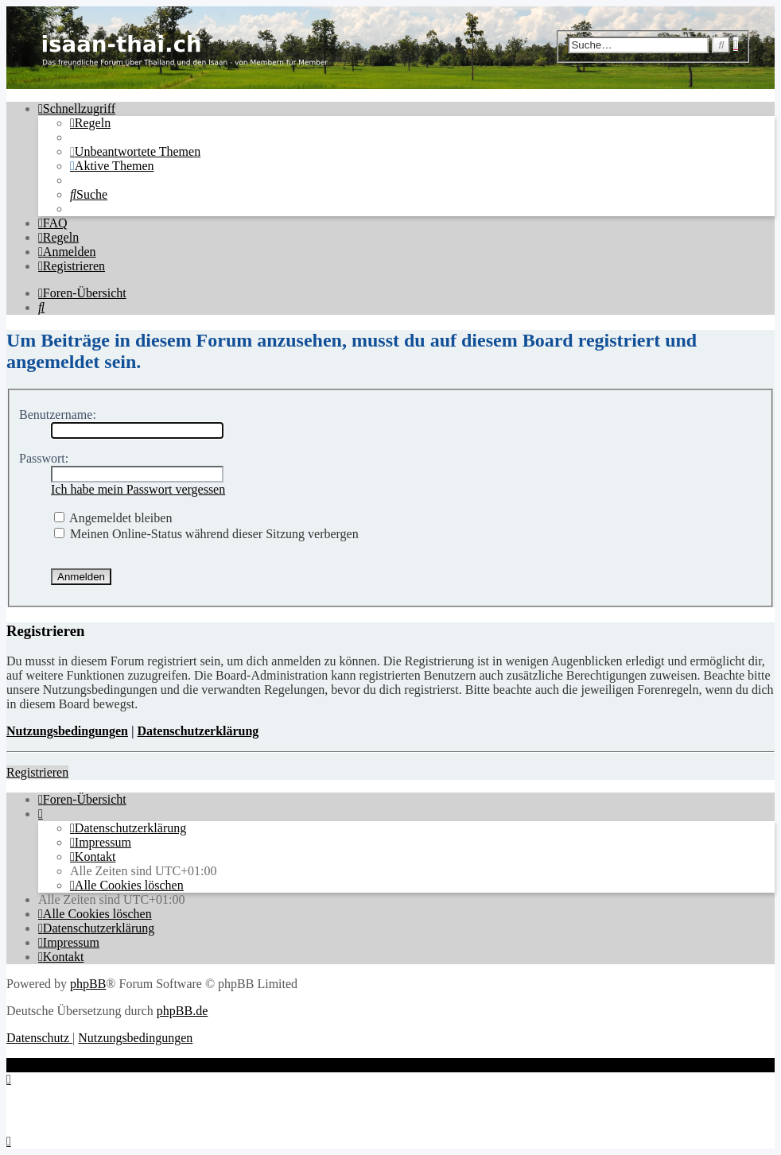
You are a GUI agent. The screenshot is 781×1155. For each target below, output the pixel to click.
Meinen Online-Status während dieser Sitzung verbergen (206, 534)
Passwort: (43, 458)
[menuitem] (90, 123)
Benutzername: (57, 414)
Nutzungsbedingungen (67, 731)
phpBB (88, 983)
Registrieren (37, 772)
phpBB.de (182, 1010)
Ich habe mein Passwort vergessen (138, 489)
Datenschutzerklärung (197, 731)
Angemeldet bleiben (113, 518)
